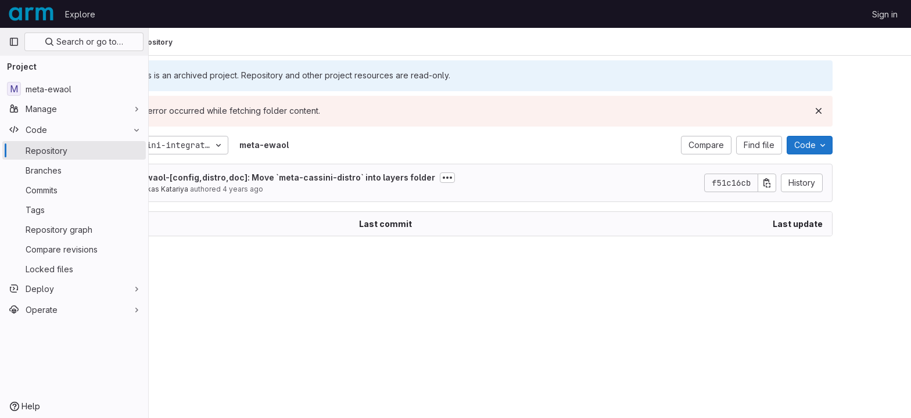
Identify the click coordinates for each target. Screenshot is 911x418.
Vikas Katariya (224, 189)
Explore (80, 14)
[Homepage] (31, 14)
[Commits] (74, 190)
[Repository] (74, 150)
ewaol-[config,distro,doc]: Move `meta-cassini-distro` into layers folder (347, 177)
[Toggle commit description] (507, 177)
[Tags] (74, 209)
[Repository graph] (74, 229)
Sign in (885, 14)
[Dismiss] (878, 111)
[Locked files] (74, 269)
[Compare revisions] (74, 249)
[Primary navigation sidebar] (14, 42)
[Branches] (74, 170)
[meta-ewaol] (74, 89)
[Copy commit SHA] (826, 183)
